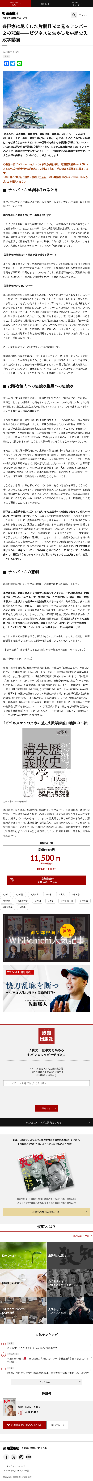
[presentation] (46, 1096)
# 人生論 (19, 894)
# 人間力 (34, 894)
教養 (6, 56)
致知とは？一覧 (81, 1235)
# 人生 (5, 894)
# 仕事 (49, 894)
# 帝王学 (76, 894)
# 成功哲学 (23, 900)
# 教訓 (38, 900)
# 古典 (62, 894)
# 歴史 (51, 900)
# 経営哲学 (8, 907)
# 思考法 (6, 900)
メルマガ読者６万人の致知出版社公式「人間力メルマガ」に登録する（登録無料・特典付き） (46, 1072)
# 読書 (22, 907)
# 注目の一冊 (67, 900)
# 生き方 (84, 900)
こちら (42, 177)
